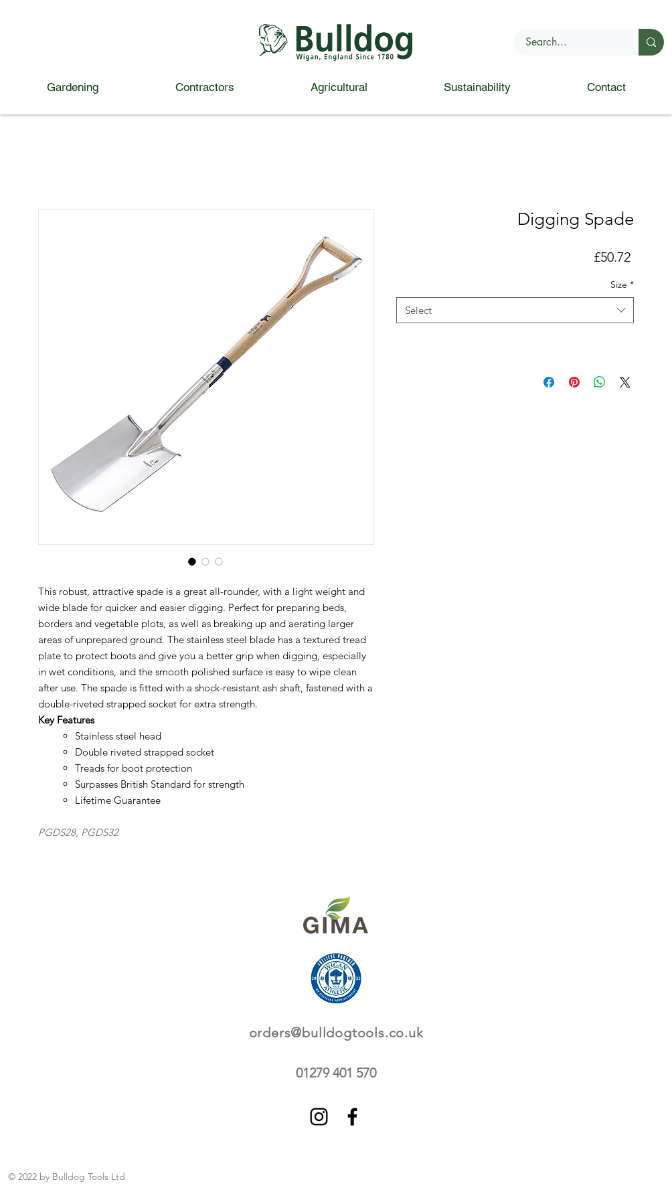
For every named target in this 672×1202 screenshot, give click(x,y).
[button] (72, 87)
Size (622, 284)
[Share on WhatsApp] (600, 382)
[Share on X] (625, 382)
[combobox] (515, 310)
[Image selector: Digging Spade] (192, 561)
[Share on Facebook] (549, 382)
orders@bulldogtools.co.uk (336, 1033)
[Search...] (567, 42)
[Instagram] (319, 1116)
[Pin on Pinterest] (574, 382)
